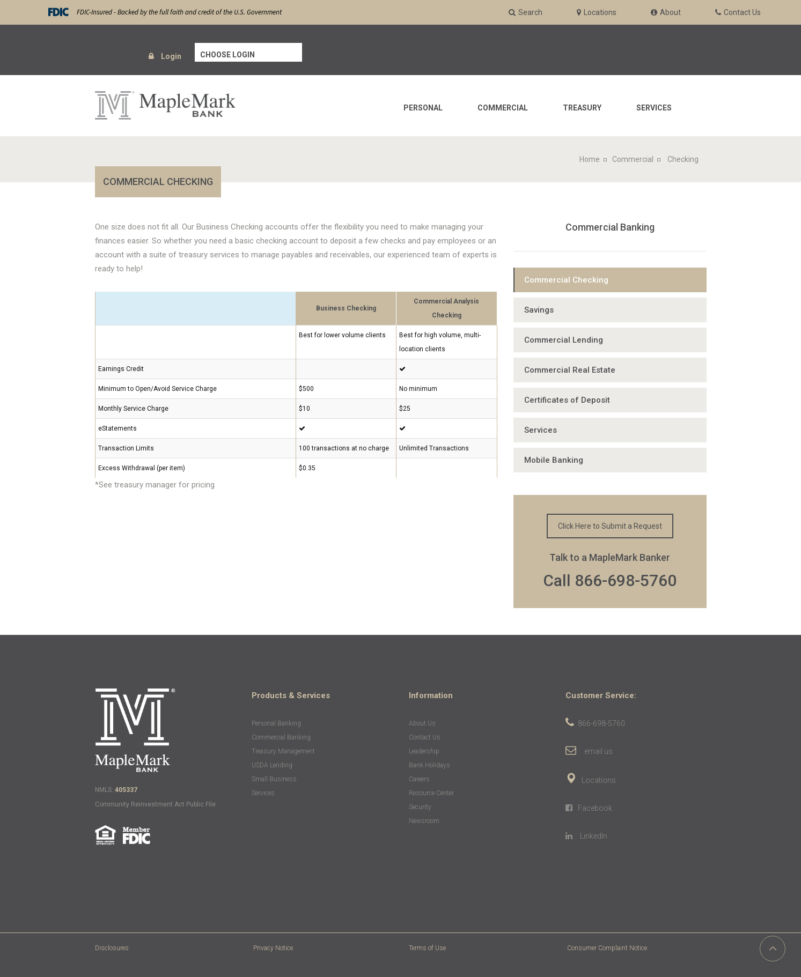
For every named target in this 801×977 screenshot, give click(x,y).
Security (420, 807)
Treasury (582, 107)
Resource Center (431, 793)
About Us (422, 723)
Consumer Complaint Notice (607, 948)
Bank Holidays (429, 765)
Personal (423, 107)
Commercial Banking (610, 227)
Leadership (424, 751)
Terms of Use (427, 948)
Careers (419, 779)
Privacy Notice (273, 948)
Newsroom (424, 821)
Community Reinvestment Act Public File (155, 804)
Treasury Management (283, 751)
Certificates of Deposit (567, 400)
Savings (539, 310)
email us (598, 751)
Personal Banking (276, 723)
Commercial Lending (563, 340)
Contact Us (424, 737)
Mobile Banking (553, 460)
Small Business (274, 779)
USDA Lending (272, 765)
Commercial (502, 107)
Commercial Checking (566, 280)
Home (589, 159)
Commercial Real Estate (569, 370)
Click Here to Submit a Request (610, 526)
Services (654, 107)
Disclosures (112, 948)
